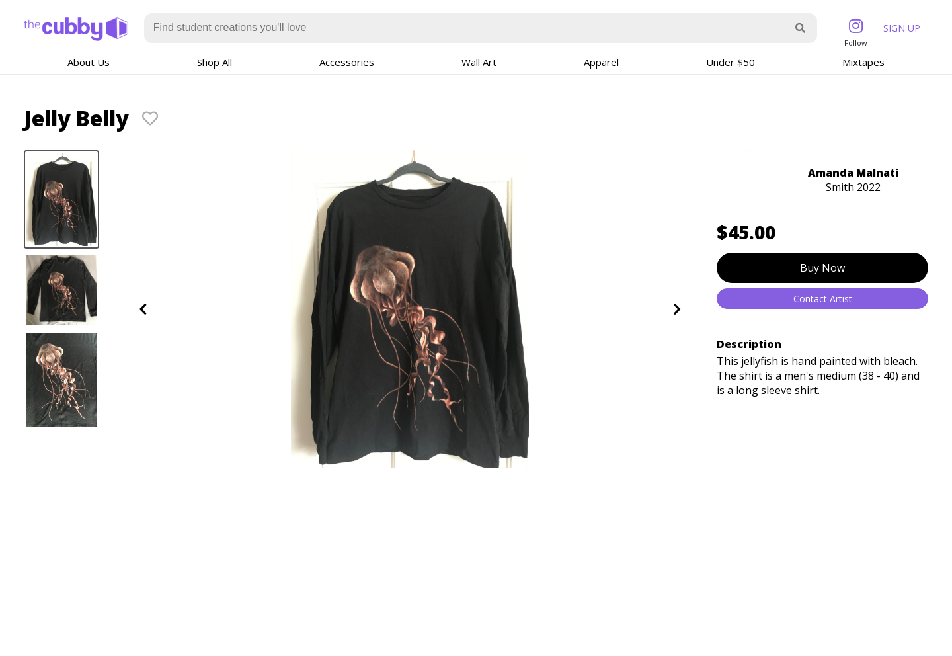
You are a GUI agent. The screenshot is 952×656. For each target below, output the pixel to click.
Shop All (214, 62)
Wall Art (478, 62)
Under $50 (730, 62)
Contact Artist (822, 298)
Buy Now (822, 268)
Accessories (346, 62)
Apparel (601, 62)
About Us (88, 62)
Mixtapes (863, 62)
